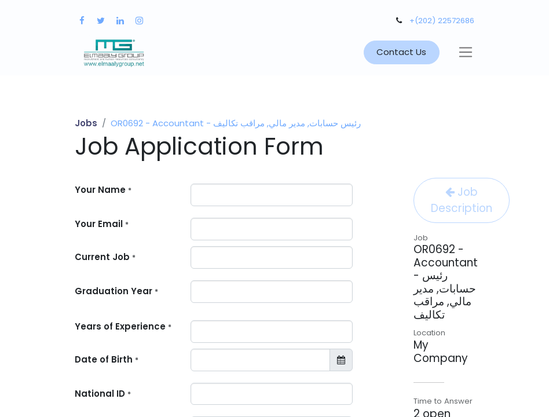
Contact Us (401, 52)
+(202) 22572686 (441, 20)
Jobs (86, 123)
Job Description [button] (461, 200)
